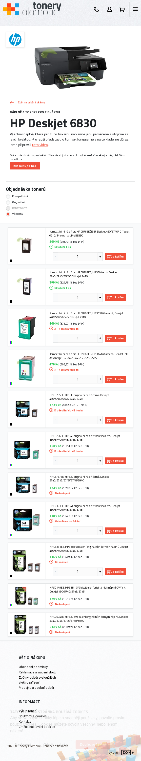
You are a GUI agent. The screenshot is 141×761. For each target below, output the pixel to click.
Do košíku (115, 256)
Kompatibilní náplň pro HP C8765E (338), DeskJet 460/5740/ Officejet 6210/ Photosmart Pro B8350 (89, 233)
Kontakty (25, 721)
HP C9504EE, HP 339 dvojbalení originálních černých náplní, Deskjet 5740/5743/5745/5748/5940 (88, 618)
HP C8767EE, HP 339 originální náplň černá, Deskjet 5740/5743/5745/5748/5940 (79, 478)
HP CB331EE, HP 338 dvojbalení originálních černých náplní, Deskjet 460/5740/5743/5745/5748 (88, 548)
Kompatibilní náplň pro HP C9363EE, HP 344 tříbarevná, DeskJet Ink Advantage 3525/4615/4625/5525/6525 (88, 356)
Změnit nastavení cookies (37, 727)
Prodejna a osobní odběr (36, 688)
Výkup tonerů (28, 711)
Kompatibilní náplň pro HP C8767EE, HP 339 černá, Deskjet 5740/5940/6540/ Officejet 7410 (83, 274)
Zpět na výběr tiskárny (27, 102)
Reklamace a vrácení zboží (37, 672)
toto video (40, 144)
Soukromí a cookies (33, 716)
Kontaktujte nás (25, 165)
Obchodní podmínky (33, 667)
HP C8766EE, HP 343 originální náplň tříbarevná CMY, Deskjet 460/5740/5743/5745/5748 (84, 438)
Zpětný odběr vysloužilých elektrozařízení (37, 680)
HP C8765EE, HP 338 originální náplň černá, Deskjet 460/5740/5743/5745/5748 (79, 397)
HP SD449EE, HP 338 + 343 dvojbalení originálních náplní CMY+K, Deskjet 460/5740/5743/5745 (87, 589)
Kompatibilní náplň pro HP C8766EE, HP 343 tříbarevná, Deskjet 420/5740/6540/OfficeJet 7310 (86, 315)
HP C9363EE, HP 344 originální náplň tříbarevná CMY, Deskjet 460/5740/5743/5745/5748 (84, 508)
